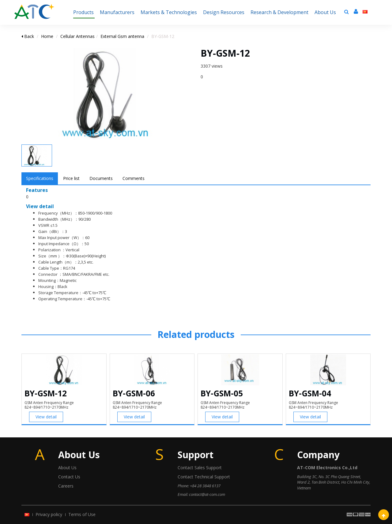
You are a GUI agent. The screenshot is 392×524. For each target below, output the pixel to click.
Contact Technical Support (204, 477)
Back (27, 36)
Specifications (39, 178)
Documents (101, 178)
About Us (67, 467)
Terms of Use (82, 514)
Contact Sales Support (200, 467)
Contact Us (69, 477)
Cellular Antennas (77, 36)
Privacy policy (49, 514)
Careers (66, 486)
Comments (134, 178)
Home (47, 36)
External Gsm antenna (122, 36)
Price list (71, 178)
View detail (46, 417)
